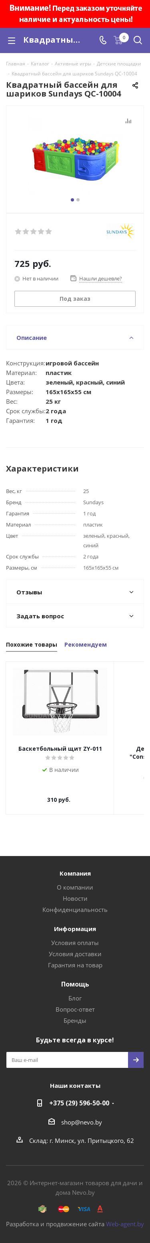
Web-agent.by (125, 1216)
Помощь (75, 976)
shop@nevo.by (81, 1114)
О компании (75, 879)
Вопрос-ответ (75, 1001)
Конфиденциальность (75, 902)
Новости (75, 890)
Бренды (75, 1012)
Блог (75, 990)
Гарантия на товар (75, 957)
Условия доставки (75, 946)
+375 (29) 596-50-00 (79, 1095)
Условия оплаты (75, 935)
